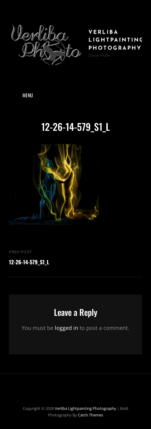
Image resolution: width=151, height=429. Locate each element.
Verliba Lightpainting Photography (116, 40)
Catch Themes (90, 415)
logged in (66, 327)
